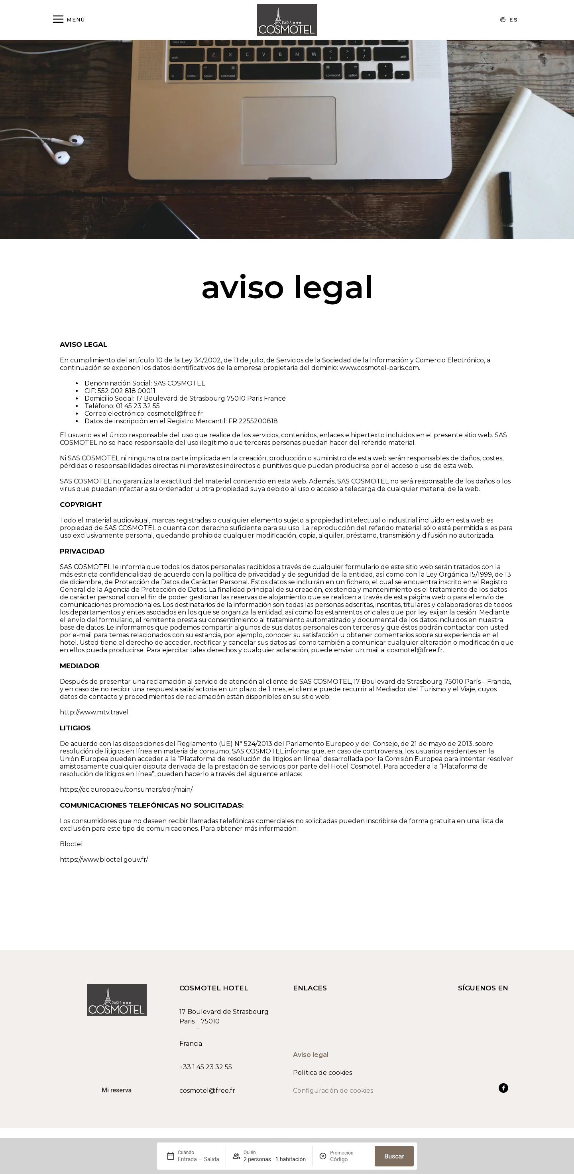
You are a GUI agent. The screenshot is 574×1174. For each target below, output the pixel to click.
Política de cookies (322, 1076)
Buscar (394, 1156)
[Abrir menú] (68, 20)
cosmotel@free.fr (207, 1094)
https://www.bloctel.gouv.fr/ (104, 859)
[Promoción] (349, 1159)
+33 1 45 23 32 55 (205, 1070)
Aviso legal (310, 1058)
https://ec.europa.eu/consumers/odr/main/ (126, 789)
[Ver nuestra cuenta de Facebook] (503, 1091)
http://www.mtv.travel (94, 712)
